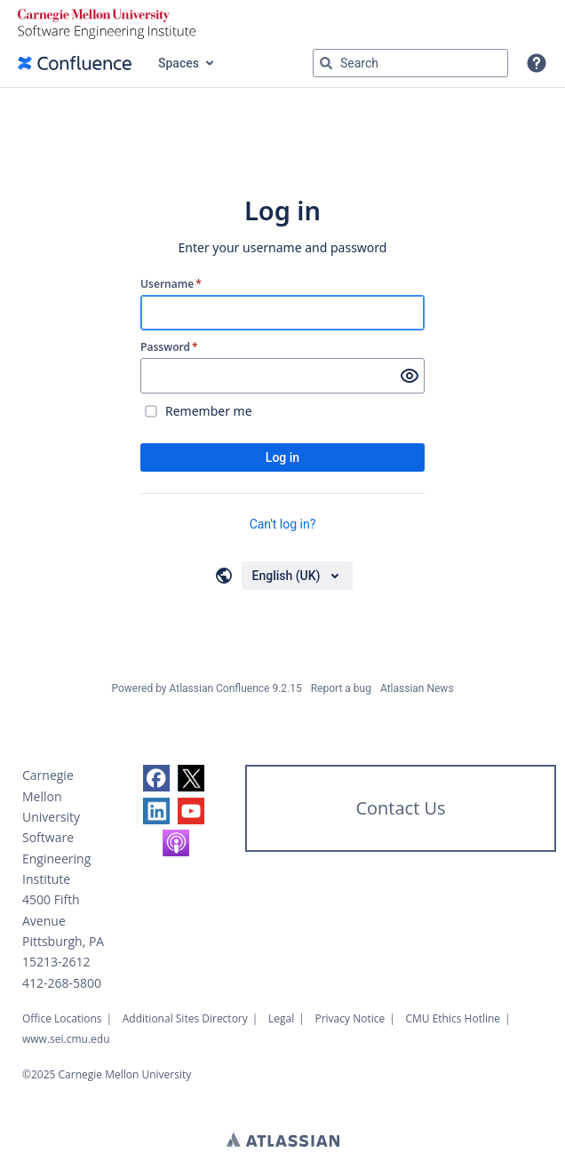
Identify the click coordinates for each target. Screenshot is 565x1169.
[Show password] (409, 376)
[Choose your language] (297, 575)
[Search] (326, 63)
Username (171, 284)
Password (169, 347)
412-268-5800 (61, 982)
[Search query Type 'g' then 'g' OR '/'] (410, 63)
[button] (536, 63)
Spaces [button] (178, 63)
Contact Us (400, 808)
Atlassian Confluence (220, 688)
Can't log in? (283, 524)
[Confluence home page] (74, 63)
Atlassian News (417, 688)
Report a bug (341, 688)
